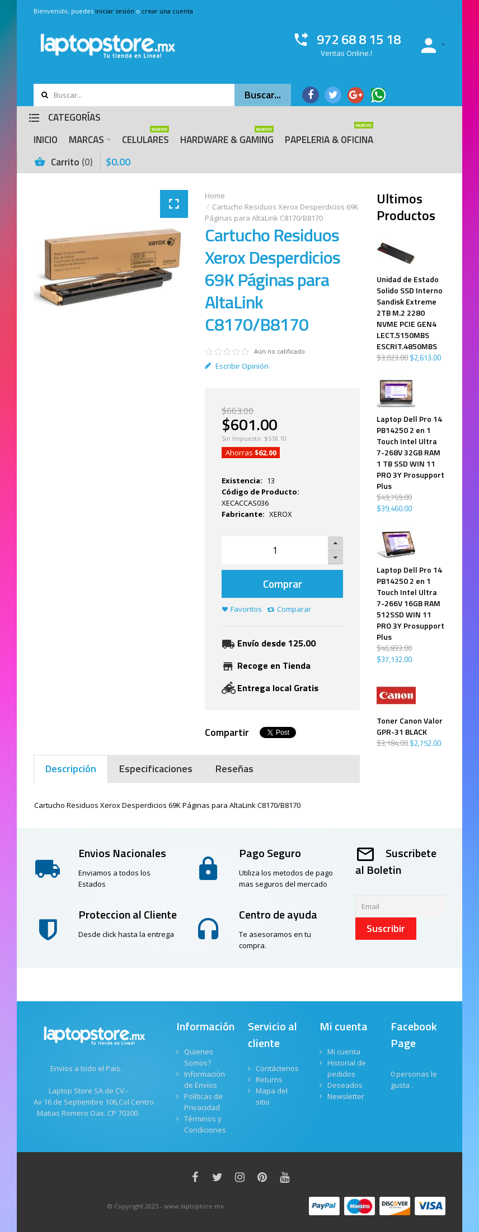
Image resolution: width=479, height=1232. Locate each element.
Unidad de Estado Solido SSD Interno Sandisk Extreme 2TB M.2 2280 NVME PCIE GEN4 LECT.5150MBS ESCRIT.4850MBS (410, 313)
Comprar (282, 583)
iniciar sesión (114, 11)
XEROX (280, 514)
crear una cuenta (167, 11)
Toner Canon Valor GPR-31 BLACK (410, 726)
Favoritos (246, 609)
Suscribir (386, 928)
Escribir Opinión (237, 366)
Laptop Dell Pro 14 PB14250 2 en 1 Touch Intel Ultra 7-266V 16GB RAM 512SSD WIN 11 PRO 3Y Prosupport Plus (410, 603)
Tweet (270, 732)
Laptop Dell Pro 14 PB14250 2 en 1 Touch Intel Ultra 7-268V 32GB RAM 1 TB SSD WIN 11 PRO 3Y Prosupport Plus (410, 452)
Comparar (294, 609)
